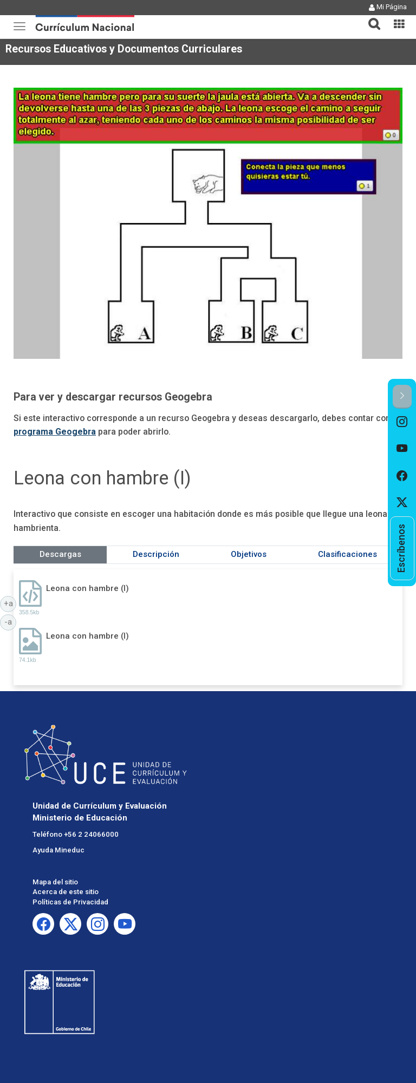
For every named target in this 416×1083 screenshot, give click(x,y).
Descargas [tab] (60, 554)
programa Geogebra (55, 431)
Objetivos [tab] (248, 554)
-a (10, 621)
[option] (402, 422)
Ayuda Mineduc (58, 850)
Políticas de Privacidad (70, 902)
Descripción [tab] (156, 554)
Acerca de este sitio (65, 892)
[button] (370, 17)
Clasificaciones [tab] (347, 554)
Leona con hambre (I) (87, 588)
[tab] (370, 17)
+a (10, 603)
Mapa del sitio (55, 882)
